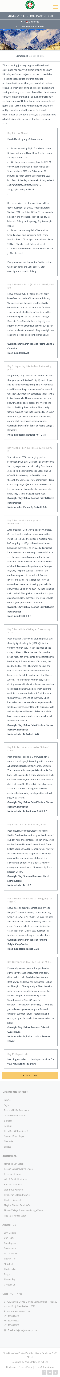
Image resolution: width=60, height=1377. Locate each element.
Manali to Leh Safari (14, 1163)
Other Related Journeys (31, 26)
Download (32, 21)
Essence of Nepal (12, 1174)
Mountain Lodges (15, 1092)
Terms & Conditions (44, 1367)
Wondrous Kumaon (13, 1189)
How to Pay (9, 1279)
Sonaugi (8, 1125)
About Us (8, 1263)
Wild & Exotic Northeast (16, 1179)
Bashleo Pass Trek (13, 1184)
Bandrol (8, 1120)
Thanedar (9, 1141)
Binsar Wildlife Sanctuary (16, 1110)
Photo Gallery (10, 1268)
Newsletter (10, 1258)
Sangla (7, 1099)
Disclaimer (11, 1367)
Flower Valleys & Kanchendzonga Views (23, 1210)
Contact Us (9, 1284)
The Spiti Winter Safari (15, 1215)
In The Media (10, 1253)
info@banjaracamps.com (26, 1330)
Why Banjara (10, 1232)
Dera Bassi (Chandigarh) (16, 1131)
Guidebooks (10, 1248)
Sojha (6, 1105)
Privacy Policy (26, 1367)
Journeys (9, 1156)
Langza (7, 1146)
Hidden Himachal (12, 1200)
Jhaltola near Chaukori (15, 1115)
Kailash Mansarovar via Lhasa (18, 1168)
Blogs (7, 1274)
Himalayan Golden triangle (17, 1194)
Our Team (9, 1237)
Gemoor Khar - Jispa (14, 1136)
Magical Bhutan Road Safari (17, 1205)
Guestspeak (10, 1243)
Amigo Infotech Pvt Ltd (36, 1361)
